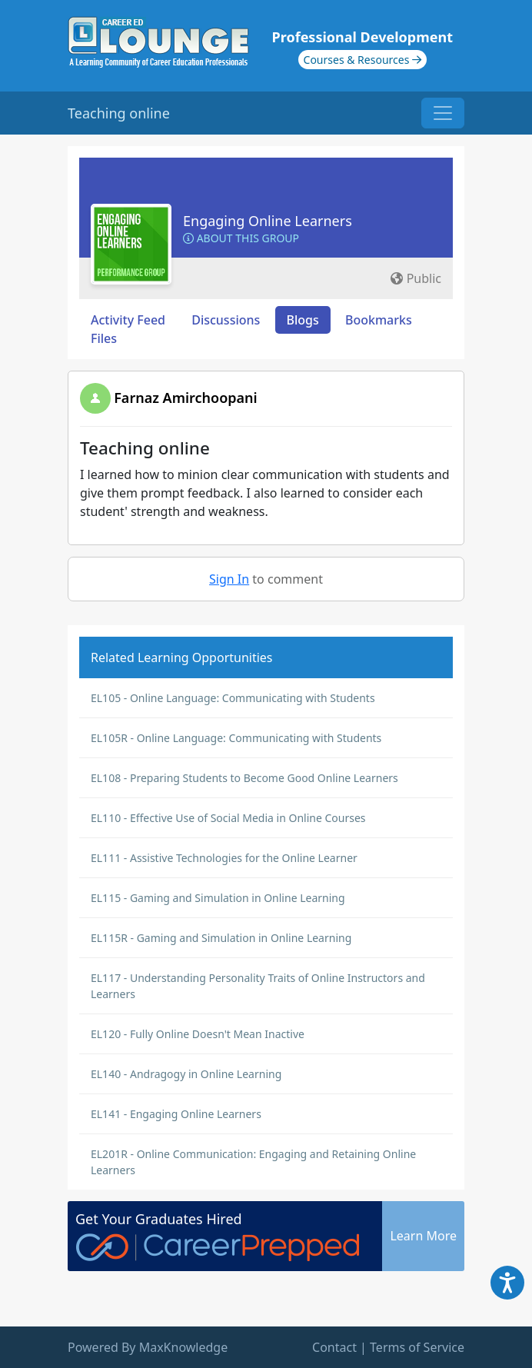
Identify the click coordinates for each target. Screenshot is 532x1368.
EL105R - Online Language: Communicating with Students (236, 738)
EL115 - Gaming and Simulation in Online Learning (218, 897)
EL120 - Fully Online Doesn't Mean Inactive (197, 1034)
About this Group (241, 238)
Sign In (229, 579)
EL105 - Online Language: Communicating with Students (233, 698)
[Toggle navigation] (442, 113)
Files (104, 338)
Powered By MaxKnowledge (148, 1347)
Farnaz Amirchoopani (185, 397)
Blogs (303, 319)
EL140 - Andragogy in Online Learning (186, 1074)
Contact (334, 1347)
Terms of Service (417, 1347)
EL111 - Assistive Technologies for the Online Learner (224, 857)
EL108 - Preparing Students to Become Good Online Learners (244, 778)
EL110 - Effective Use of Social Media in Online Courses (228, 817)
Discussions (225, 319)
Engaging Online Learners (267, 220)
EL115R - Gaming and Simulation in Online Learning (221, 937)
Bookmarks (378, 319)
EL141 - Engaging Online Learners (176, 1114)
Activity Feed (128, 319)
